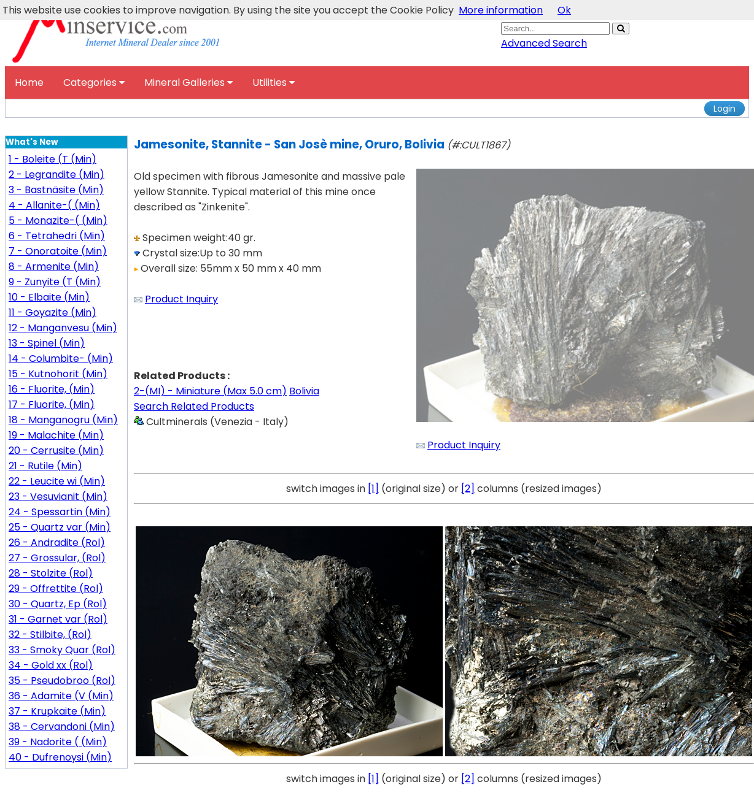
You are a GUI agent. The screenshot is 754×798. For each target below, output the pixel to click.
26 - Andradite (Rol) (57, 542)
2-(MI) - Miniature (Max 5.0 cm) (210, 391)
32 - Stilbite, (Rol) (50, 634)
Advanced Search (544, 43)
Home (29, 82)
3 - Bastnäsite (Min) (56, 190)
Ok (564, 10)
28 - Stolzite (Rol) (51, 573)
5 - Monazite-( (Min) (58, 220)
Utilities (273, 82)
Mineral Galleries (188, 82)
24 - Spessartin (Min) (60, 512)
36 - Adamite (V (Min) (61, 696)
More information (501, 10)
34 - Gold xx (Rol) (51, 665)
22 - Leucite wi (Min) (57, 481)
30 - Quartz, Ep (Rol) (58, 604)
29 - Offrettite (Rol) (56, 588)
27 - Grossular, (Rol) (57, 558)
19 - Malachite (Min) (56, 435)
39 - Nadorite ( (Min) (58, 742)
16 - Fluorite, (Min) (52, 389)
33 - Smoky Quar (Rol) (62, 650)
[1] (373, 488)
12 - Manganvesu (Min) (63, 328)
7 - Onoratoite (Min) (58, 251)
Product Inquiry (181, 299)
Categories (94, 82)
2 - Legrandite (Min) (56, 174)
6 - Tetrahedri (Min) (57, 236)
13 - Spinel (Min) (47, 343)
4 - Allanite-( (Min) (54, 205)
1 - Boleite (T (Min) (52, 159)
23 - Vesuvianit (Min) (58, 496)
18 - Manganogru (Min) (63, 420)
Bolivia (304, 391)
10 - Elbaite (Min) (49, 297)
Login (724, 108)
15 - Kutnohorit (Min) (58, 374)
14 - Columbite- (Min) (61, 358)
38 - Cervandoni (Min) (62, 726)
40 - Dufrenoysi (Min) (60, 757)
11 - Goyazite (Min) (52, 312)
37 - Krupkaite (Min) (57, 711)
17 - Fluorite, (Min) (52, 404)
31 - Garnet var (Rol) (58, 619)
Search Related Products (194, 406)
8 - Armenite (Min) (54, 266)
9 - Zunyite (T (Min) (55, 282)
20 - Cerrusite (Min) (56, 450)
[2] (468, 488)
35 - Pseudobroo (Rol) (62, 680)
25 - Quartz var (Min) (60, 527)
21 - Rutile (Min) (45, 466)
